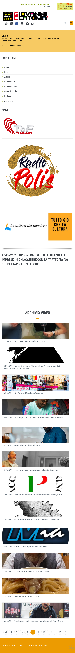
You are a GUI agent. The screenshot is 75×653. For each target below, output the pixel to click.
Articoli (7, 77)
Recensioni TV (10, 81)
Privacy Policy (42, 646)
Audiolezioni (9, 101)
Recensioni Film (10, 86)
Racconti (8, 67)
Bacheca (7, 96)
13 (60, 632)
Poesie (7, 72)
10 (44, 632)
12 (55, 632)
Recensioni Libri (10, 91)
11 (49, 632)
